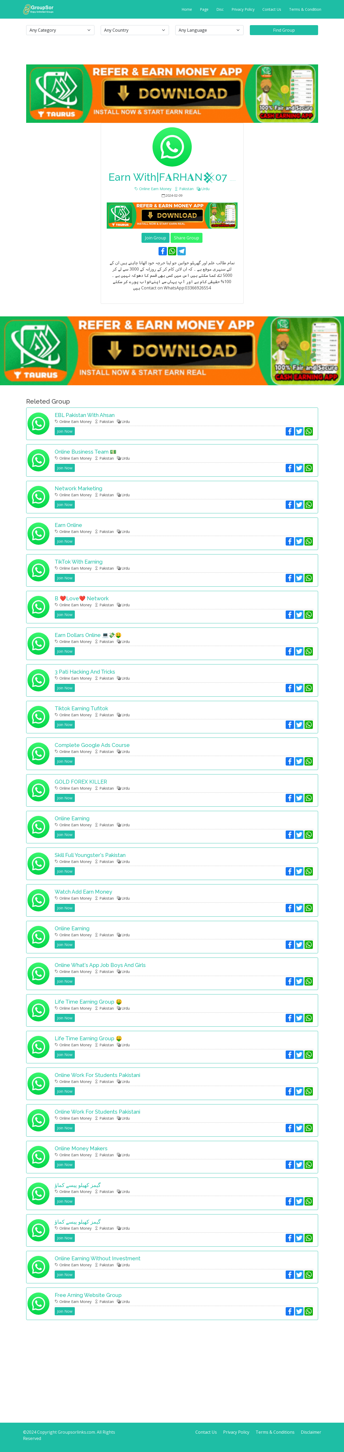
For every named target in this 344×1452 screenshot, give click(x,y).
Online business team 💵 (85, 452)
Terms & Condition (305, 9)
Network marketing (78, 488)
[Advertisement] (172, 1361)
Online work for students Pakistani (97, 1075)
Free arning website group (88, 1295)
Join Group (155, 238)
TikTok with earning (79, 562)
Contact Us (271, 9)
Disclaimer (311, 1432)
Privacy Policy (243, 9)
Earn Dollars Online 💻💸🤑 (88, 635)
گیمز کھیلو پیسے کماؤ (78, 1185)
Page (204, 9)
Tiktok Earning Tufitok (81, 708)
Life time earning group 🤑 (88, 1002)
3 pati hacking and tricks (85, 672)
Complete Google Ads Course (92, 745)
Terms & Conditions (275, 1432)
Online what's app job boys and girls (100, 965)
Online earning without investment (97, 1258)
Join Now (64, 431)
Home (187, 9)
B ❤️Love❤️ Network (82, 598)
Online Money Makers (81, 1148)
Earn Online (68, 525)
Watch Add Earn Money (83, 892)
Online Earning (72, 818)
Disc (220, 9)
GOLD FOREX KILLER (81, 782)
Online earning (72, 928)
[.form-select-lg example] (60, 30)
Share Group (186, 238)
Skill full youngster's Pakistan (90, 855)
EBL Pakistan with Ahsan (85, 415)
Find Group (284, 30)
